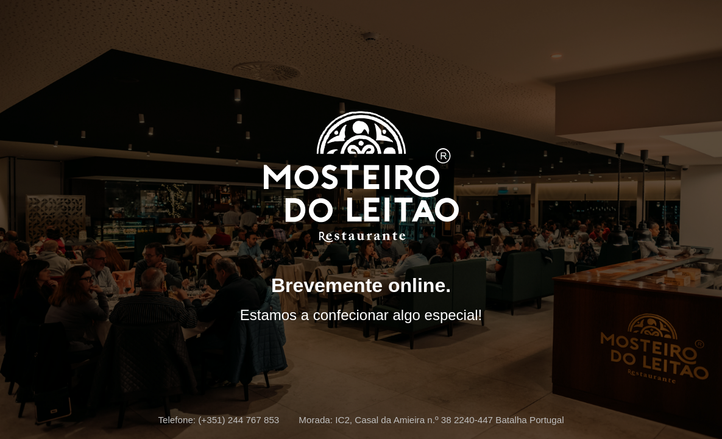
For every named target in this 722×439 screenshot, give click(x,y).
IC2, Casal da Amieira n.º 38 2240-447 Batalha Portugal (449, 420)
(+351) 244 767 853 (238, 420)
